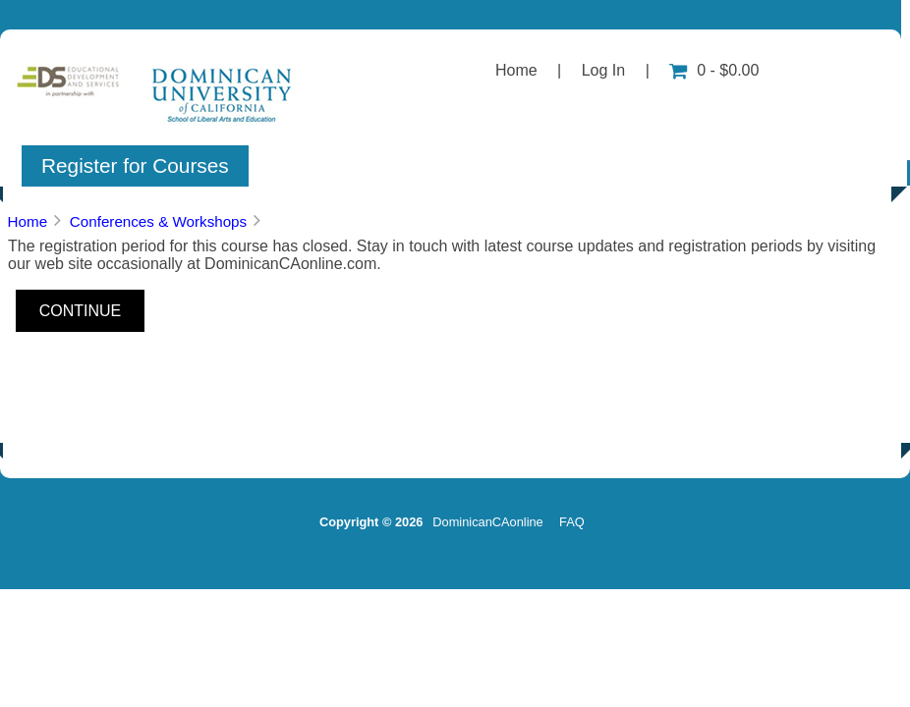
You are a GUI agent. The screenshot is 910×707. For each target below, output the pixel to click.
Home (516, 70)
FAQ (572, 522)
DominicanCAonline (487, 522)
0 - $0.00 (714, 70)
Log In (603, 70)
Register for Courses (135, 165)
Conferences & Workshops (158, 221)
